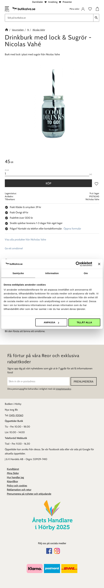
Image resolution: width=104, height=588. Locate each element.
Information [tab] (52, 273)
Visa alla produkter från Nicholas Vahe (25, 239)
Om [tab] (86, 273)
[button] (6, 9)
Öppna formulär (72, 228)
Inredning (52, 1)
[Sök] (96, 18)
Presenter (67, 1)
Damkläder (37, 1)
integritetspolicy (63, 388)
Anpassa (51, 322)
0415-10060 (16, 415)
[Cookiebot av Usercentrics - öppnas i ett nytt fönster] (78, 264)
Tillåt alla (84, 322)
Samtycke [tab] (18, 273)
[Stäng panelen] (99, 264)
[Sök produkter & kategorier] (49, 18)
